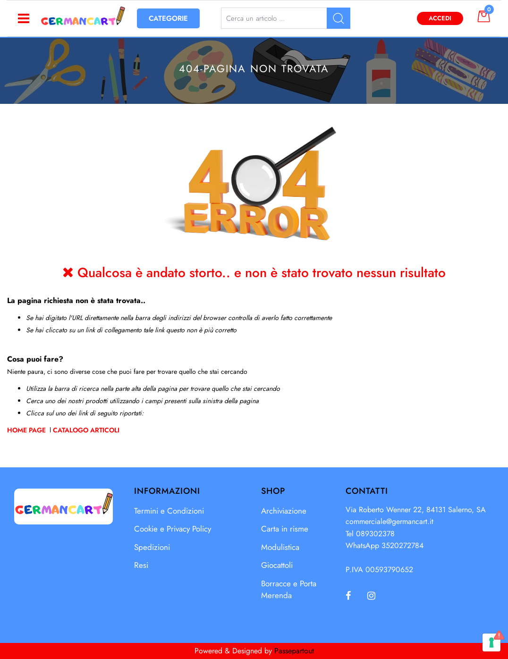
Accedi (440, 18)
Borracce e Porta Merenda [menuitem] (288, 589)
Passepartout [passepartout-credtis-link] (294, 650)
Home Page (27, 430)
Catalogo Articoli (86, 430)
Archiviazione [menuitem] (283, 510)
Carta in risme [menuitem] (284, 528)
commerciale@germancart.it (389, 521)
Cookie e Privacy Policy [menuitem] (172, 528)
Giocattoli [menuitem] (277, 565)
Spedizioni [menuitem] (152, 547)
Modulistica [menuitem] (280, 547)
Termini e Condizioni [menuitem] (169, 510)
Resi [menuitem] (141, 565)
